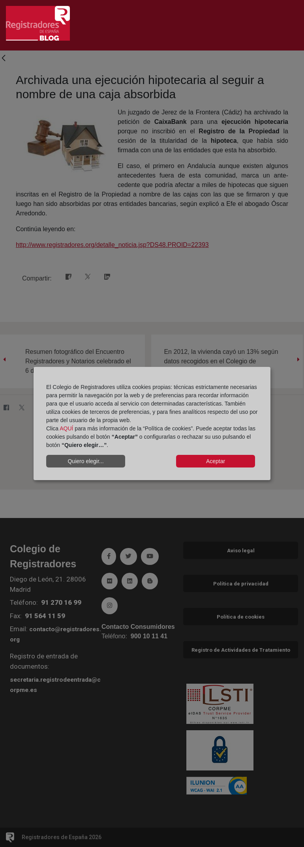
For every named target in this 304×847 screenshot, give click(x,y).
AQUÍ (66, 428)
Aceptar (215, 461)
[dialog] (152, 424)
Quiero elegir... (85, 461)
